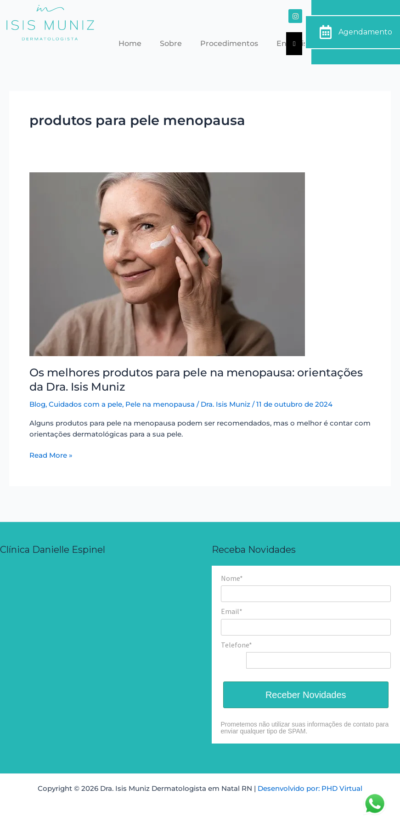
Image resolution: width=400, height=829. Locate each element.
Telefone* (236, 644)
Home (129, 43)
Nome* (232, 578)
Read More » (51, 455)
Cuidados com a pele (85, 404)
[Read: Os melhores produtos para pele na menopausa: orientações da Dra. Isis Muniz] (167, 263)
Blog (37, 404)
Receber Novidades (305, 695)
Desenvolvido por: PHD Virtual (310, 788)
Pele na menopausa (160, 404)
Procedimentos (229, 43)
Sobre (171, 43)
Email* (231, 611)
